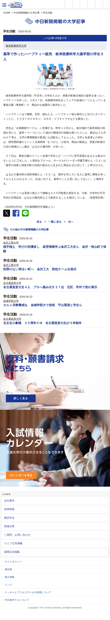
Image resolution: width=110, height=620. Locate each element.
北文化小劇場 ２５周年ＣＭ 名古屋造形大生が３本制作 (42, 323)
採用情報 (9, 509)
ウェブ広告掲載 (13, 543)
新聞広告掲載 (12, 551)
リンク (8, 584)
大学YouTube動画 (106, 4)
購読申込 (9, 517)
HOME (6, 12)
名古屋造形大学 (12, 282)
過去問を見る (99, 4)
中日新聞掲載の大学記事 (27, 12)
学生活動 (47, 12)
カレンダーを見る (21, 475)
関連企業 (9, 526)
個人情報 (9, 577)
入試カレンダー (91, 4)
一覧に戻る (55, 221)
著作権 (8, 569)
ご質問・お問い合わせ (17, 534)
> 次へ (68, 221)
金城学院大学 (11, 300)
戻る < (41, 221)
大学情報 (68, 4)
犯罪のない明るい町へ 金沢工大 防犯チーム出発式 (39, 269)
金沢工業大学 (11, 242)
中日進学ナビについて (17, 600)
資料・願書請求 (76, 4)
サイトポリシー (13, 561)
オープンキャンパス (83, 4)
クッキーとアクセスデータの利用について (28, 592)
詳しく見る (21, 398)
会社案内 (9, 500)
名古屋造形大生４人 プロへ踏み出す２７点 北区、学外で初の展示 (50, 287)
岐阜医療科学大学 (16, 45)
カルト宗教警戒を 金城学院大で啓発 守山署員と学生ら (42, 305)
